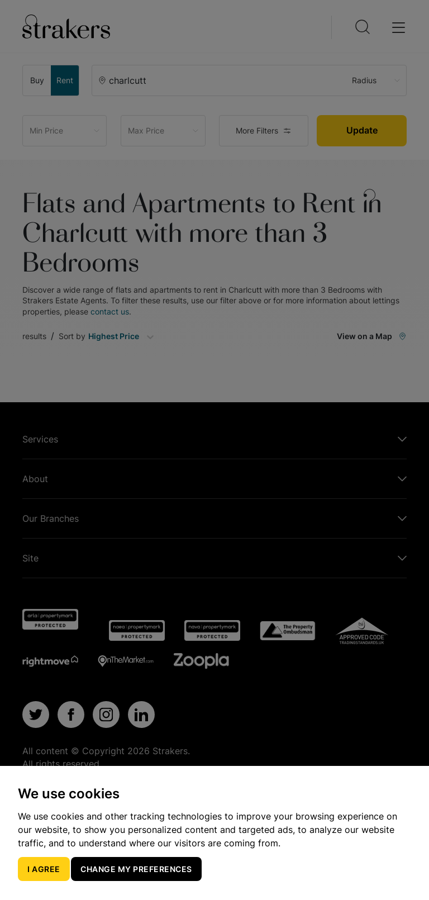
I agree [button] (43, 869)
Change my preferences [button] (136, 869)
